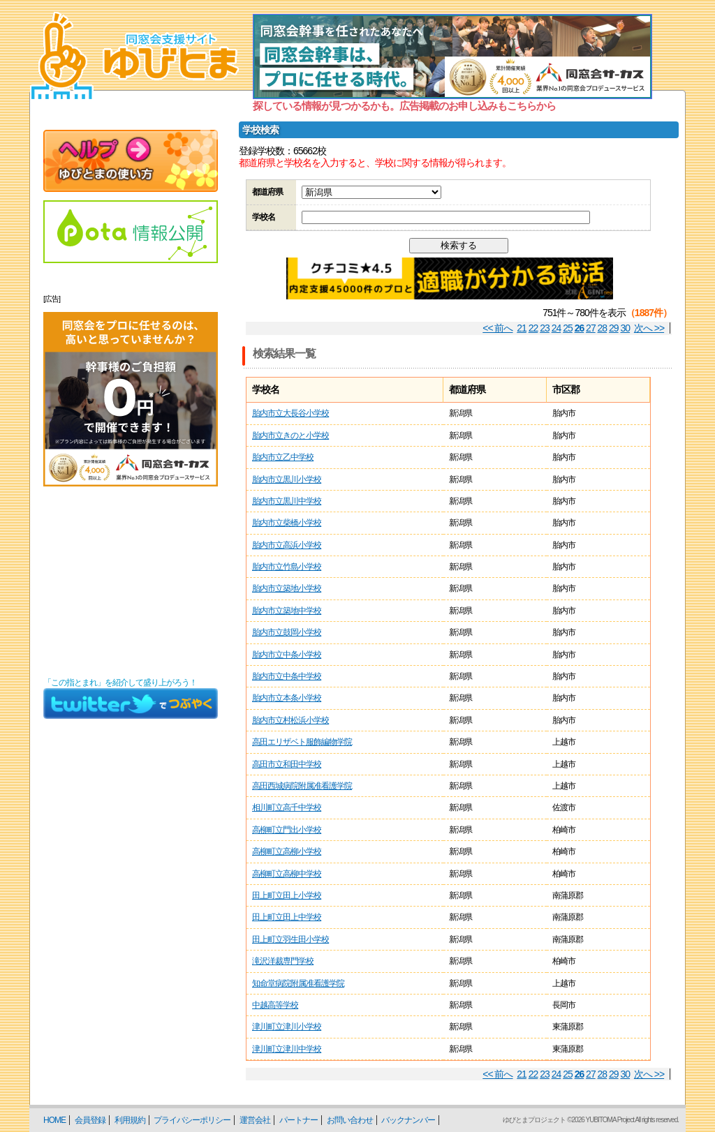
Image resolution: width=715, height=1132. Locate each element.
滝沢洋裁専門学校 (283, 961)
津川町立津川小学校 (286, 1027)
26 (579, 328)
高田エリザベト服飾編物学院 (302, 742)
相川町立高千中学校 (286, 807)
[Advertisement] (130, 582)
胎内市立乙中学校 (283, 457)
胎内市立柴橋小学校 (286, 523)
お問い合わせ (350, 1120)
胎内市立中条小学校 (286, 655)
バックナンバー (408, 1120)
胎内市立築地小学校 (286, 588)
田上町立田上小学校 (286, 895)
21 (521, 328)
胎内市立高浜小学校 (286, 545)
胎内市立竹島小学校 (286, 567)
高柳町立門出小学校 (286, 830)
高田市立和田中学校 (286, 764)
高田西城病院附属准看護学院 (302, 786)
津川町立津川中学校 (286, 1049)
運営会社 (254, 1120)
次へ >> (649, 328)
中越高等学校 (275, 1005)
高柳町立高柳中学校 (286, 874)
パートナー (298, 1120)
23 (545, 328)
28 (602, 328)
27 (591, 328)
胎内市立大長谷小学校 (290, 413)
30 (626, 328)
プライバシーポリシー (192, 1120)
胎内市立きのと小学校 (290, 435)
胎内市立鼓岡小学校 (286, 632)
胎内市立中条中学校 (286, 676)
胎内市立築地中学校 (286, 611)
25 (568, 328)
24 (556, 328)
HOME (54, 1120)
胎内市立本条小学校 (286, 698)
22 (533, 328)
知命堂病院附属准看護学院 (298, 983)
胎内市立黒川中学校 (286, 501)
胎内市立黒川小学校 (286, 479)
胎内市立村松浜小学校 (290, 720)
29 (614, 328)
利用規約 (130, 1120)
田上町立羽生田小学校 (290, 939)
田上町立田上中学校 (286, 917)
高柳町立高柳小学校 (286, 851)
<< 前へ (497, 328)
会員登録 (90, 1120)
